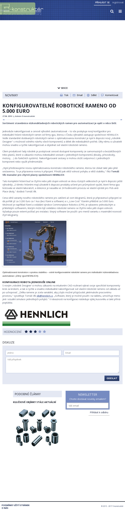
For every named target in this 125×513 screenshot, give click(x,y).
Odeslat (112, 378)
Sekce (62, 87)
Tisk (66, 95)
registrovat (118, 2)
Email (80, 95)
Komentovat (111, 95)
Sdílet (94, 95)
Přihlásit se (102, 2)
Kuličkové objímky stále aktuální (34, 402)
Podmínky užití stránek (15, 505)
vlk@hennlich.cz (45, 295)
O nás (5, 508)
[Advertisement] (62, 45)
